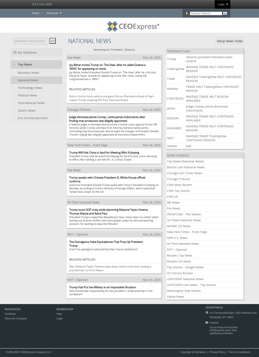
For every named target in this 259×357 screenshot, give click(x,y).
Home (35, 13)
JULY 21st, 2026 (42, 4)
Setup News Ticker (230, 41)
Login (221, 4)
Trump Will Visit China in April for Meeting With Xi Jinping (104, 152)
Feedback (10, 313)
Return (130, 49)
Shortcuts (52, 13)
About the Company (16, 318)
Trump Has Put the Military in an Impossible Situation (102, 287)
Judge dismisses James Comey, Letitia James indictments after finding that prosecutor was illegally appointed (107, 119)
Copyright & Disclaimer (193, 352)
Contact (214, 322)
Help (59, 313)
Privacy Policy (217, 352)
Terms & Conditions (239, 352)
